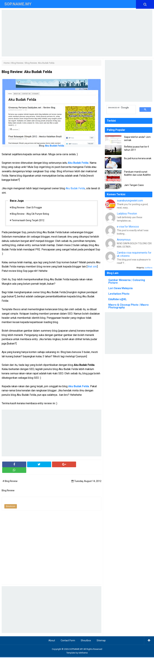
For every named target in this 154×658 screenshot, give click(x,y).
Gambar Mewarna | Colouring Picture (126, 281)
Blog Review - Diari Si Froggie (28, 207)
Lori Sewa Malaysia (120, 288)
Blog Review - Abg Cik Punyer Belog (31, 214)
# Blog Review (10, 482)
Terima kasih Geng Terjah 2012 (29, 221)
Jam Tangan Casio (134, 185)
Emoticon (10, 507)
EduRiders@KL (117, 299)
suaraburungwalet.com (130, 200)
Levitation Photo (118, 293)
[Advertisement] (77, 33)
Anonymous (124, 239)
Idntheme (83, 653)
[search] (119, 107)
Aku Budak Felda (54, 145)
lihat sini (92, 267)
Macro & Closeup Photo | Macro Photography (128, 306)
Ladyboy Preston (127, 213)
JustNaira (148, 268)
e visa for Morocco (128, 226)
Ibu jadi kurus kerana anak (137, 158)
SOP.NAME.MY (76, 650)
